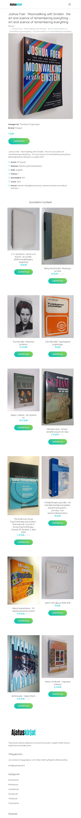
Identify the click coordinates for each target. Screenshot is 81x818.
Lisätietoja (19, 141)
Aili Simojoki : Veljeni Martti (23, 696)
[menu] (70, 4)
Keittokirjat (13, 784)
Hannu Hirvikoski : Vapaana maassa (57, 683)
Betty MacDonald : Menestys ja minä (57, 269)
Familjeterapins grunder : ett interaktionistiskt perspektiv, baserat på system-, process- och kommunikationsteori (57, 507)
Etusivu (11, 26)
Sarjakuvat (13, 794)
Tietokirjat (24, 124)
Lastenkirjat (13, 789)
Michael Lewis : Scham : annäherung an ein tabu (57, 430)
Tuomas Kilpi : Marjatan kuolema (23, 343)
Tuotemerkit (13, 803)
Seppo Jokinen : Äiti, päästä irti (23, 416)
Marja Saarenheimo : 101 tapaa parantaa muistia (23, 609)
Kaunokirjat (13, 780)
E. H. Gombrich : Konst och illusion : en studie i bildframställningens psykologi (23, 258)
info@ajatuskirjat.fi (16, 765)
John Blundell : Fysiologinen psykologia (57, 343)
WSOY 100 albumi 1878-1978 (57, 603)
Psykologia (34, 124)
